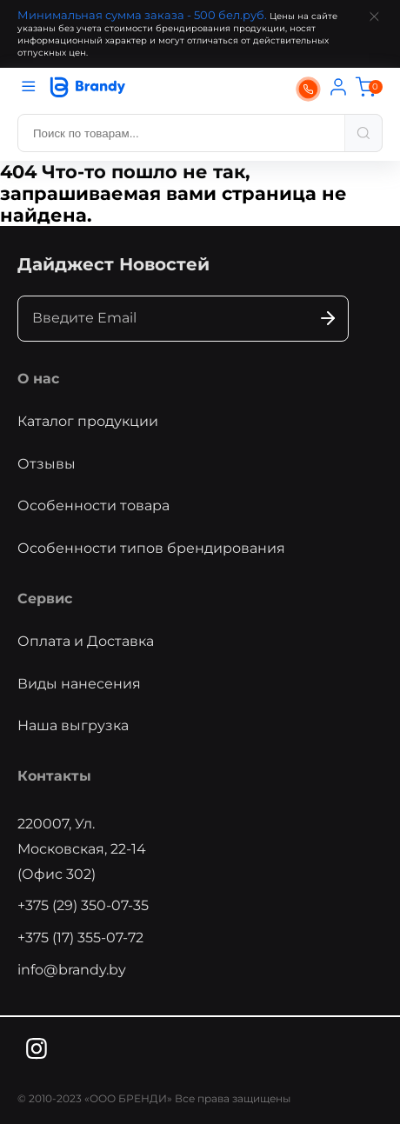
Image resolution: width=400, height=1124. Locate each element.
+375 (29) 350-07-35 (83, 905)
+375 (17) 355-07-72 (80, 937)
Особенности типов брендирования (151, 548)
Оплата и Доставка (85, 641)
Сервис (44, 598)
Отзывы (46, 464)
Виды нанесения (79, 683)
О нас (38, 378)
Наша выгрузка (73, 725)
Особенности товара (93, 505)
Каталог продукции (87, 421)
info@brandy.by (71, 969)
